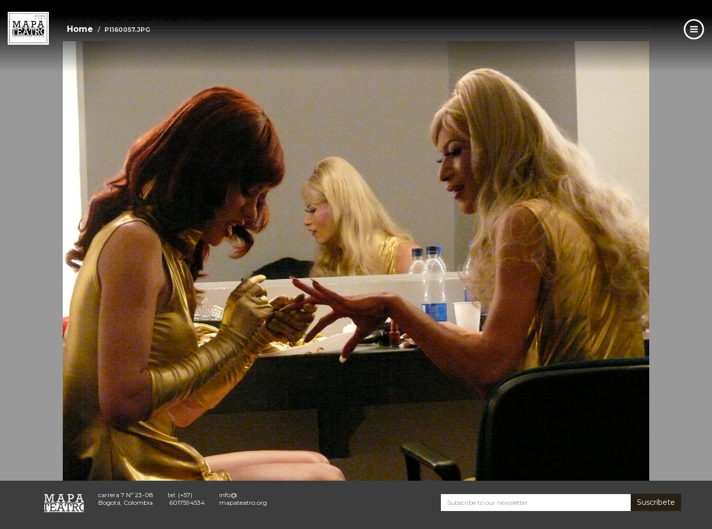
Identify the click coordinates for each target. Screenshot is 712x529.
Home (80, 29)
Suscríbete (656, 502)
